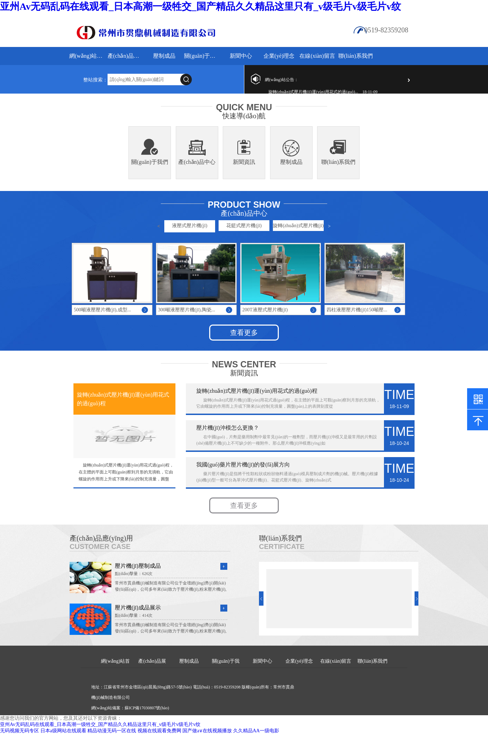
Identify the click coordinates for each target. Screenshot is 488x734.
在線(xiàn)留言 (317, 56)
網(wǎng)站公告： (281, 79)
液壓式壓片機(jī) (189, 225)
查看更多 (244, 332)
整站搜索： (95, 79)
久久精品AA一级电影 (256, 730)
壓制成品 (164, 56)
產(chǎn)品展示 (126, 56)
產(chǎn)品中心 (196, 162)
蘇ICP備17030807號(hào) (147, 707)
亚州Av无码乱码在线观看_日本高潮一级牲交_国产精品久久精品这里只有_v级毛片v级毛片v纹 (200, 6)
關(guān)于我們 (202, 56)
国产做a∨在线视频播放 (207, 730)
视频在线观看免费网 (159, 730)
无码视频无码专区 (19, 730)
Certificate (282, 546)
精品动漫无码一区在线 (111, 730)
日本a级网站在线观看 (63, 730)
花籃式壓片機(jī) (243, 225)
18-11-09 (370, 91)
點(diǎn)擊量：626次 (133, 573)
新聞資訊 (244, 162)
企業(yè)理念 (279, 56)
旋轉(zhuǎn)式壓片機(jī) (298, 225)
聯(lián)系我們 (355, 56)
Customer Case (100, 546)
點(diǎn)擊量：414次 (133, 615)
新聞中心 (241, 56)
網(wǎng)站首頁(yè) (87, 56)
